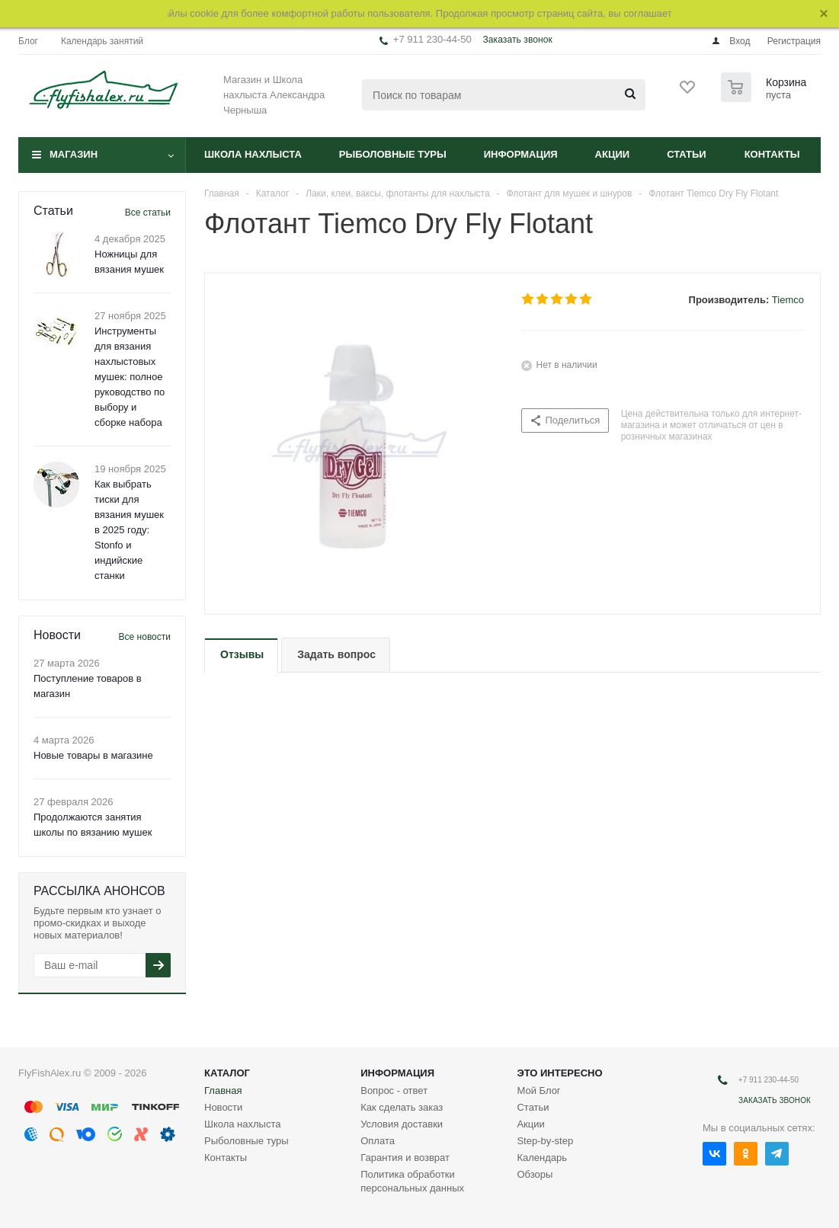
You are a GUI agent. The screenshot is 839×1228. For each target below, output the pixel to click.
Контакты (772, 154)
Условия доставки (401, 1124)
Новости (223, 1107)
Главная (223, 1090)
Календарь (542, 1157)
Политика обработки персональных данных (412, 1181)
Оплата (377, 1140)
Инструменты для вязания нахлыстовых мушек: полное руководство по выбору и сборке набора (129, 376)
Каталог (227, 1073)
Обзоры (534, 1174)
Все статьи (148, 212)
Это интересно (559, 1073)
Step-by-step (545, 1140)
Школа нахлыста (253, 154)
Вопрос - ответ (394, 1090)
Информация (521, 154)
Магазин (74, 154)
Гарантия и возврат (405, 1157)
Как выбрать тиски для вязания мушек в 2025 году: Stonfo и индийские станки (129, 529)
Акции (612, 154)
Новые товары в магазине (93, 755)
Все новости (145, 637)
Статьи (686, 154)
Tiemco (788, 299)
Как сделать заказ (401, 1107)
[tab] (241, 655)
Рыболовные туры (393, 154)
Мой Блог (538, 1090)
